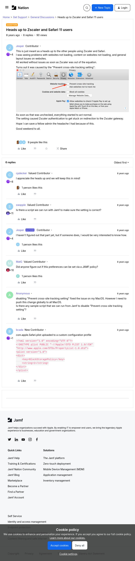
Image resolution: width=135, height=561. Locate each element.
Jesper (20, 46)
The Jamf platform (54, 458)
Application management (57, 474)
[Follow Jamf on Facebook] (37, 439)
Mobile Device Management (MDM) (63, 469)
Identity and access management (27, 521)
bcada (19, 329)
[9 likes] (31, 142)
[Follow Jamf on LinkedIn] (16, 439)
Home (6, 17)
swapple (21, 204)
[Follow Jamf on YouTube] (23, 439)
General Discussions (42, 17)
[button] (7, 8)
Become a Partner (18, 486)
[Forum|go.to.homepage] (20, 7)
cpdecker (21, 173)
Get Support (20, 17)
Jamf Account (16, 497)
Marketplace (15, 480)
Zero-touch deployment (57, 463)
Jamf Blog (14, 474)
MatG (19, 261)
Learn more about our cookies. (67, 537)
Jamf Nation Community (22, 469)
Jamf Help (14, 458)
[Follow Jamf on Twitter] (9, 439)
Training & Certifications (22, 463)
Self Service (15, 516)
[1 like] (29, 187)
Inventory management (56, 480)
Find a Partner (16, 491)
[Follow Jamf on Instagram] (30, 439)
